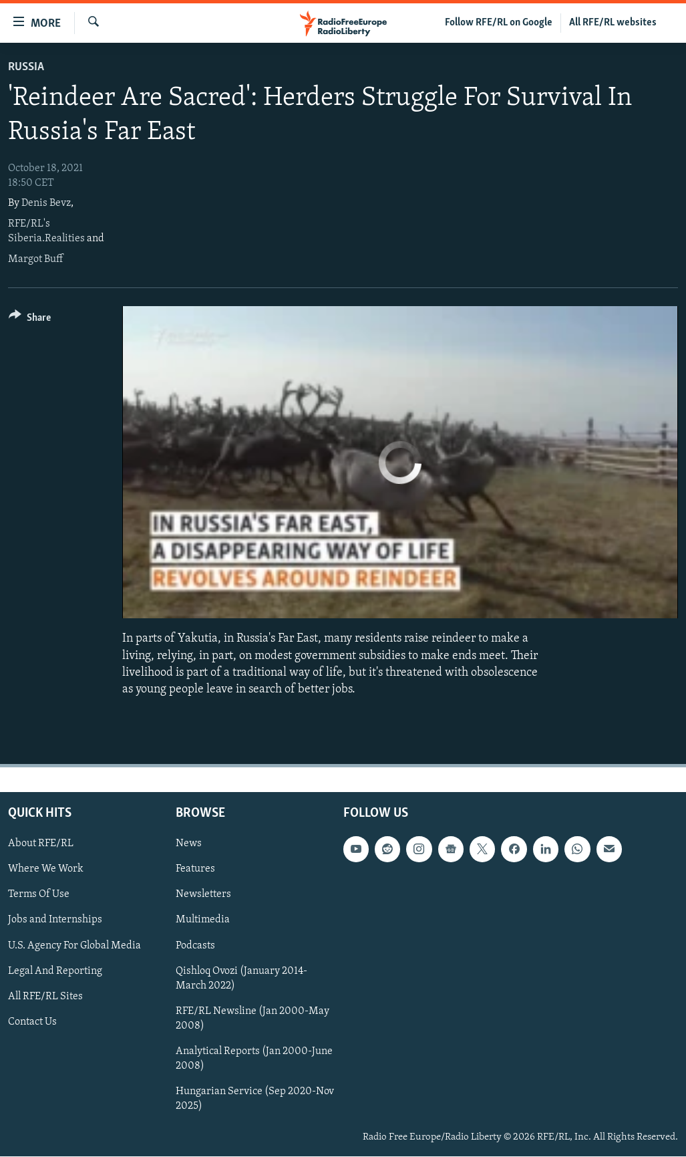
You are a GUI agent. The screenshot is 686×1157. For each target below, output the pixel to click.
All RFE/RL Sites (45, 996)
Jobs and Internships (55, 920)
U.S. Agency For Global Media (74, 945)
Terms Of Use (38, 895)
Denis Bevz (46, 203)
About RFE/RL (40, 844)
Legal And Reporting (55, 971)
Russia (26, 67)
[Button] (30, 320)
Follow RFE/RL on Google (498, 22)
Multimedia (203, 920)
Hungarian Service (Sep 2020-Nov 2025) (255, 1099)
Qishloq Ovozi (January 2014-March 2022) (241, 978)
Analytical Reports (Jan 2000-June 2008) (254, 1058)
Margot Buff (35, 259)
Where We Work (45, 869)
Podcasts (195, 945)
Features (195, 869)
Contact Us (32, 1022)
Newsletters (203, 895)
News (189, 844)
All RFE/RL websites (613, 22)
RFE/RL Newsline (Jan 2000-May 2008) (252, 1018)
